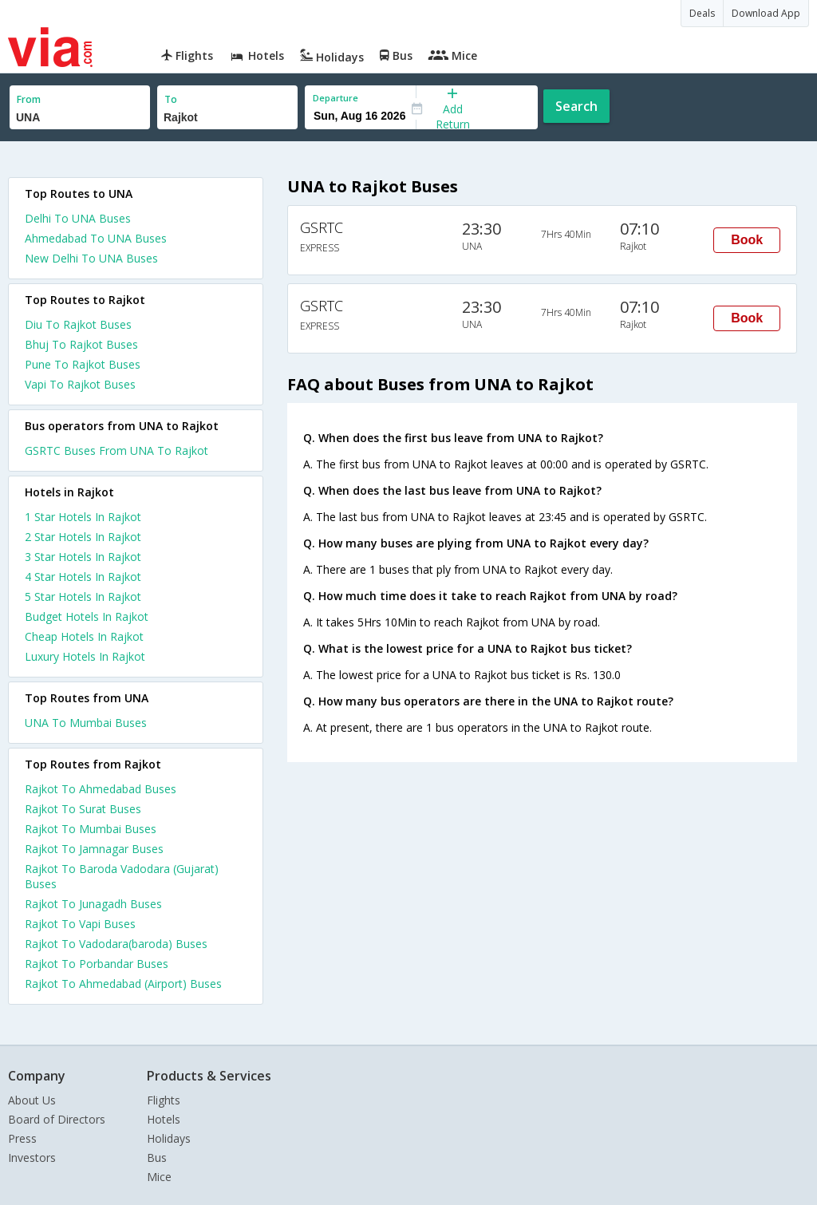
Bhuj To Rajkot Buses (81, 344)
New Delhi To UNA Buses (91, 258)
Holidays (169, 1138)
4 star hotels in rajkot (83, 576)
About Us (32, 1100)
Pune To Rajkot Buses (82, 364)
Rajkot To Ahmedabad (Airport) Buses (123, 983)
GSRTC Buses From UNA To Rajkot (116, 450)
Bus (157, 1157)
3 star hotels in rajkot (83, 556)
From (29, 99)
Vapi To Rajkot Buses (80, 384)
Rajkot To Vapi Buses (80, 923)
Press (22, 1138)
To (170, 99)
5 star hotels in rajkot (83, 596)
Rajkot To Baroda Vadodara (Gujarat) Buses (122, 876)
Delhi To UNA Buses (78, 218)
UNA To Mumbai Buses (86, 722)
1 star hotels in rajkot (83, 516)
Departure (335, 98)
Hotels (163, 1119)
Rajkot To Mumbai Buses (90, 828)
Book (747, 240)
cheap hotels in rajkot (84, 636)
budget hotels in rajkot (86, 616)
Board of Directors (56, 1119)
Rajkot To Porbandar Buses (96, 963)
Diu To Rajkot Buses (78, 324)
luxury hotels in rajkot (85, 656)
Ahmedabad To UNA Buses (96, 238)
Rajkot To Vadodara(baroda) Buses (116, 943)
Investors (32, 1157)
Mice (159, 1176)
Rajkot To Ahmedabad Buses (100, 788)
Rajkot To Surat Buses (83, 808)
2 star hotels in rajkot (83, 536)
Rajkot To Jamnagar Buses (94, 848)
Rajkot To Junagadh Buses (93, 903)
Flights (163, 1100)
